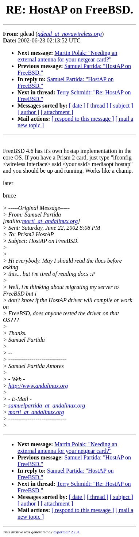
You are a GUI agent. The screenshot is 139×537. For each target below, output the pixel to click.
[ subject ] (121, 105)
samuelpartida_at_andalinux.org (46, 405)
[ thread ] (97, 105)
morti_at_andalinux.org (50, 221)
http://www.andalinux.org (38, 386)
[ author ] (28, 112)
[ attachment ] (57, 112)
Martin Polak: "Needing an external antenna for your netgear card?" (67, 56)
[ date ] (77, 105)
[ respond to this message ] (82, 119)
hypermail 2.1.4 (66, 532)
